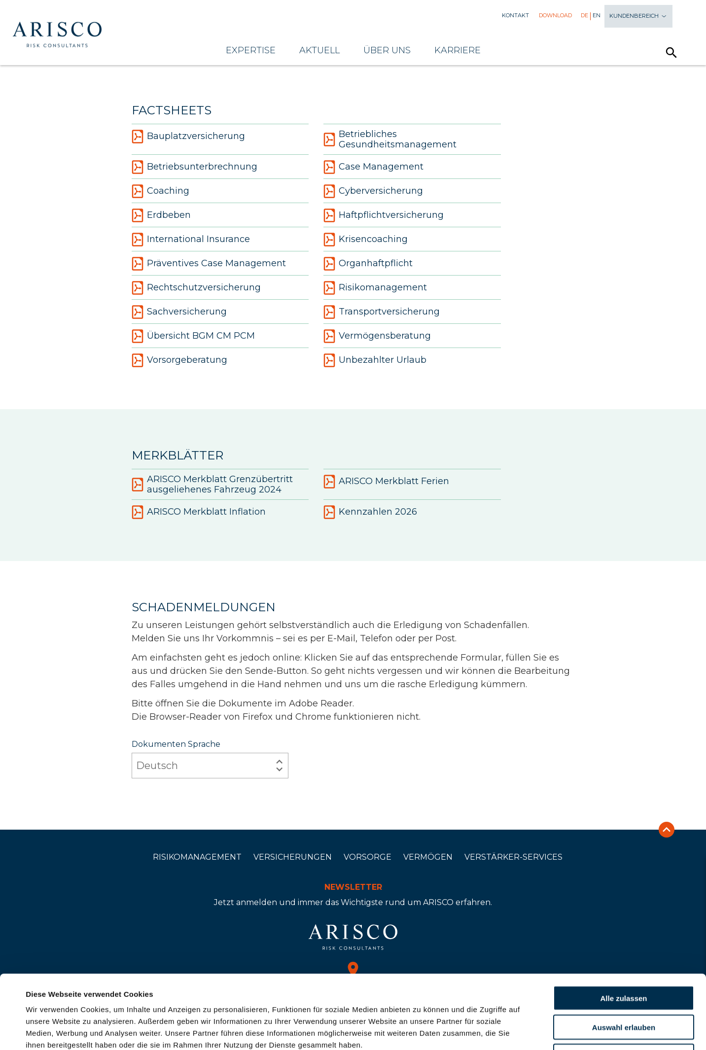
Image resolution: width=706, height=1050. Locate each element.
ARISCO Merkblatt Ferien (386, 481)
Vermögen (428, 857)
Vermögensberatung (377, 336)
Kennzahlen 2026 (370, 512)
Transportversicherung (381, 312)
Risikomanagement (375, 287)
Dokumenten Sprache (210, 758)
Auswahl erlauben (623, 958)
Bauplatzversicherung (188, 136)
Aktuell (319, 50)
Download (555, 15)
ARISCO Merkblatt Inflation (199, 512)
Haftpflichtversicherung (383, 215)
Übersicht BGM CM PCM (193, 336)
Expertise (251, 50)
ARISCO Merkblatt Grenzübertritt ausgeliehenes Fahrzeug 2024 (212, 484)
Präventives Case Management (209, 263)
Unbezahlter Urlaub (374, 360)
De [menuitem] (584, 15)
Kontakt (515, 15)
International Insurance (191, 239)
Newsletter (353, 887)
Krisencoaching (365, 239)
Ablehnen (623, 987)
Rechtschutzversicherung (196, 287)
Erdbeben (161, 215)
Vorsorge (367, 857)
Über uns (387, 50)
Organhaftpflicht (368, 263)
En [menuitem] (596, 15)
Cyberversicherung (373, 191)
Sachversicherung (179, 312)
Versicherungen (292, 857)
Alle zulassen (623, 929)
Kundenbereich (638, 16)
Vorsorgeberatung (179, 360)
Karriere (457, 50)
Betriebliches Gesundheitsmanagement (390, 139)
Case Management (373, 167)
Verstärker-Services (513, 857)
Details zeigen (421, 1030)
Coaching (160, 191)
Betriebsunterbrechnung (194, 167)
